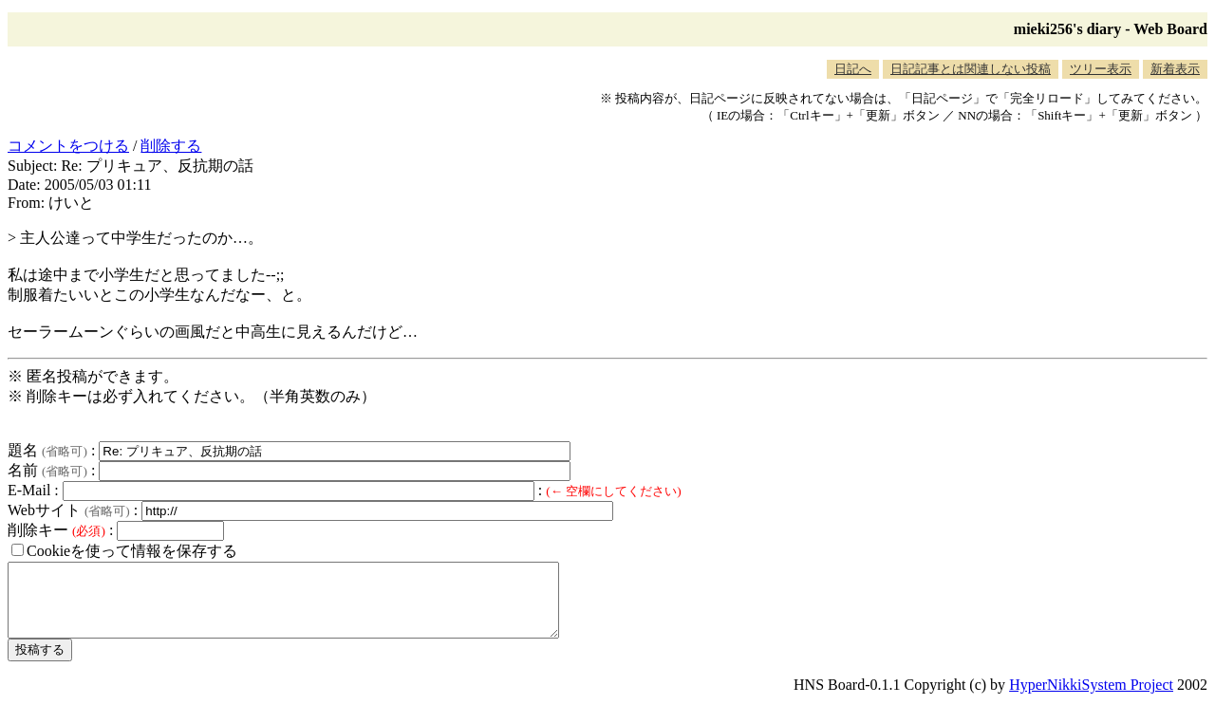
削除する (170, 146)
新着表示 (1175, 69)
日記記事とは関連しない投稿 (970, 69)
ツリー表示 (1100, 69)
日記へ (852, 69)
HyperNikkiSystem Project (1091, 699)
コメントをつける (68, 146)
